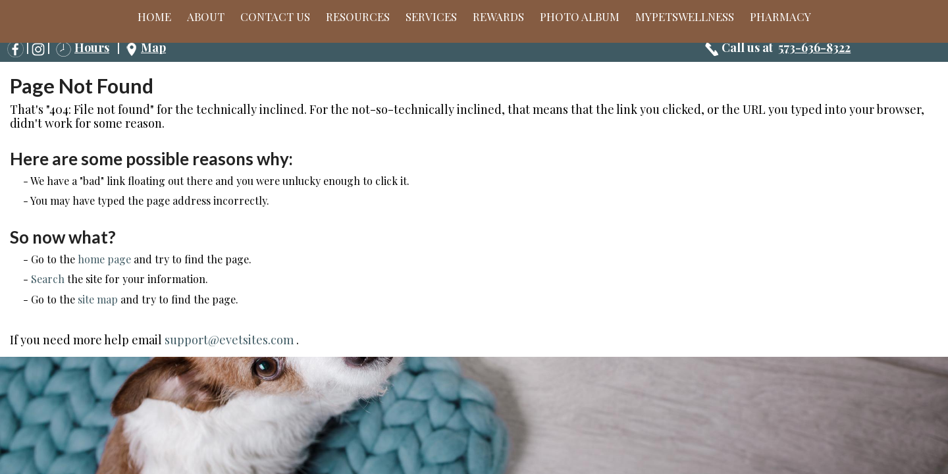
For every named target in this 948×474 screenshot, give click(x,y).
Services (431, 16)
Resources (358, 16)
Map (153, 47)
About (205, 16)
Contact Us (275, 16)
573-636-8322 (814, 47)
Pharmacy (780, 16)
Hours (91, 47)
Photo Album (579, 16)
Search (48, 279)
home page (104, 259)
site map (98, 299)
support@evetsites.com (229, 340)
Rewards (498, 16)
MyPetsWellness (684, 16)
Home (154, 16)
